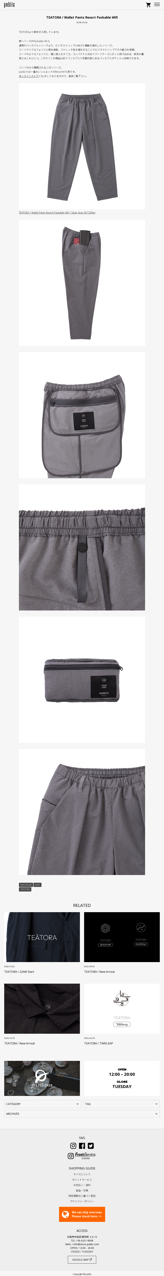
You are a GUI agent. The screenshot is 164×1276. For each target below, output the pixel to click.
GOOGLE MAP (82, 1258)
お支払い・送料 (82, 1183)
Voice (37, 884)
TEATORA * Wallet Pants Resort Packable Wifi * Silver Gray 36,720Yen (57, 212)
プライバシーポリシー (82, 1199)
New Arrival (26, 884)
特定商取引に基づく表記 (82, 1194)
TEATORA (25, 889)
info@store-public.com (86, 1242)
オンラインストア (29, 76)
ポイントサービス (82, 1178)
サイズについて (82, 1172)
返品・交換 (82, 1188)
